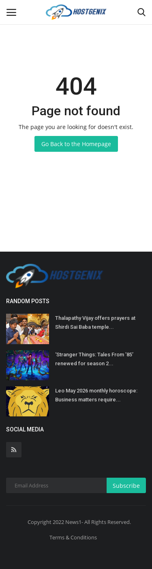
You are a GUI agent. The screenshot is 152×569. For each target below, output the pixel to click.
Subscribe (126, 485)
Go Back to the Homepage (76, 144)
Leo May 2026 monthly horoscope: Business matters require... (96, 395)
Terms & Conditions (73, 537)
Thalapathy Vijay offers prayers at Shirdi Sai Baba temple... (95, 322)
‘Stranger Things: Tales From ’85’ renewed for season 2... (94, 358)
